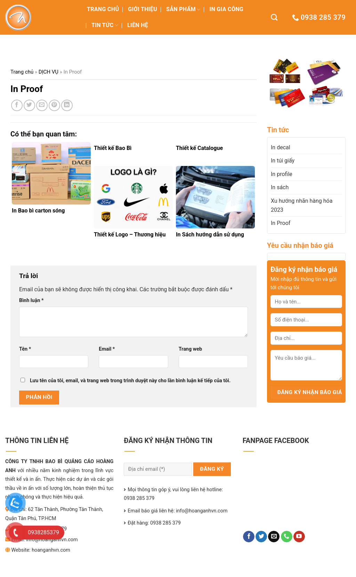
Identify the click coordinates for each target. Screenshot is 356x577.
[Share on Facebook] (17, 105)
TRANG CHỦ (103, 9)
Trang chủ (21, 72)
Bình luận (31, 300)
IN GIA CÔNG (226, 9)
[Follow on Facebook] (248, 537)
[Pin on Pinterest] (54, 105)
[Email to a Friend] (42, 105)
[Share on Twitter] (29, 105)
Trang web (190, 349)
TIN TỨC (104, 25)
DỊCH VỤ (48, 72)
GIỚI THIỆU (142, 9)
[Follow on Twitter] (261, 537)
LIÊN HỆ (137, 25)
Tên (25, 349)
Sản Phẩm (183, 9)
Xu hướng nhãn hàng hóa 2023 (301, 205)
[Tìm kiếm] (274, 17)
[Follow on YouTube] (299, 537)
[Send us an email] (274, 537)
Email (107, 349)
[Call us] (286, 537)
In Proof (280, 223)
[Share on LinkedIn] (67, 105)
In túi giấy (282, 160)
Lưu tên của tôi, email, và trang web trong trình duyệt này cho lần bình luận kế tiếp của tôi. (130, 381)
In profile (281, 174)
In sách (280, 187)
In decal (280, 147)
